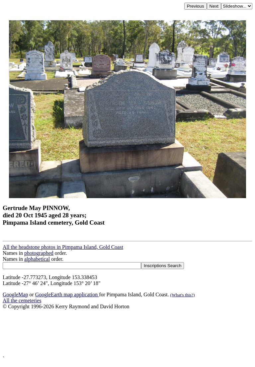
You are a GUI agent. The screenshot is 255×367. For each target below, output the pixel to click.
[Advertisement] (127, 333)
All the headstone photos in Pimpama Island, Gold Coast (63, 247)
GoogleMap (15, 294)
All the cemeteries (22, 300)
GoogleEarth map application (67, 294)
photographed (38, 253)
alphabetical (37, 259)
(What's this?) (182, 294)
